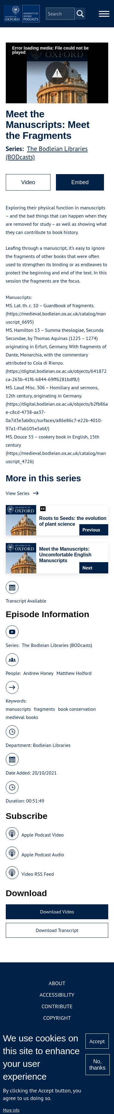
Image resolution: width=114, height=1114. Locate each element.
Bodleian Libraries (52, 745)
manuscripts (18, 709)
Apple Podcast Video (43, 835)
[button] (57, 73)
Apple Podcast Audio (43, 854)
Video (28, 182)
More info (11, 1110)
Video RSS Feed (38, 874)
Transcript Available (26, 601)
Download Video (57, 912)
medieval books (22, 717)
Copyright (57, 1017)
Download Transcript (57, 930)
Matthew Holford (74, 673)
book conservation (77, 709)
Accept (97, 1041)
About (57, 983)
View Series (17, 493)
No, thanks (97, 1064)
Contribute (56, 1006)
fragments (44, 709)
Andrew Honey (38, 673)
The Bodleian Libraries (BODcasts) (57, 645)
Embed (79, 182)
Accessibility (57, 994)
